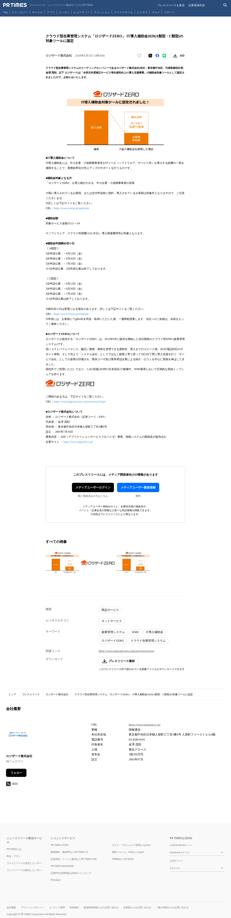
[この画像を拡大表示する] (62, 562)
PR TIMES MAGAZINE (62, 866)
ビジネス (142, 12)
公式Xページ (176, 860)
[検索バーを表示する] (225, 5)
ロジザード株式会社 (57, 694)
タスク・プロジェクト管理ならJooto (131, 845)
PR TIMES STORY (60, 845)
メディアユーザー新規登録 (138, 487)
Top (5, 12)
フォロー (16, 772)
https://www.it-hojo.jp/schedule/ (71, 314)
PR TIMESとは (14, 849)
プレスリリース (31, 694)
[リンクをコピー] (182, 55)
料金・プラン (14, 856)
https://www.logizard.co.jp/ (78, 441)
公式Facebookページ (181, 845)
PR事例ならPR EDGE (123, 859)
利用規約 (74, 907)
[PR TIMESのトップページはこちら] (48, 5)
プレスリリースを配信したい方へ (24, 870)
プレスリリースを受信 (171, 5)
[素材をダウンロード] (175, 55)
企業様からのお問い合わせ (137, 907)
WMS (135, 632)
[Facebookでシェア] (157, 55)
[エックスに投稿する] (150, 55)
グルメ (156, 12)
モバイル (37, 12)
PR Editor (56, 880)
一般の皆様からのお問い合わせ (172, 907)
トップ (12, 694)
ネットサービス (112, 621)
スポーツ (169, 12)
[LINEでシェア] (164, 55)
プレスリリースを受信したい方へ (24, 863)
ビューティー (82, 12)
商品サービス (110, 609)
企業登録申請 (196, 5)
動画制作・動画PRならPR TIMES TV (69, 852)
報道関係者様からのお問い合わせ (101, 907)
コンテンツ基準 (57, 907)
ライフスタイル (123, 12)
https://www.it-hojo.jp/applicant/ (71, 208)
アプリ (51, 12)
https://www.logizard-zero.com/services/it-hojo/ (80, 401)
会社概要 (11, 907)
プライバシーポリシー (32, 907)
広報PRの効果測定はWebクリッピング (71, 873)
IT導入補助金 (154, 632)
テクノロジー (20, 12)
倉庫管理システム (113, 632)
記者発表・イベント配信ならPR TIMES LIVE (74, 859)
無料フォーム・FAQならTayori (128, 852)
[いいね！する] (139, 55)
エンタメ (64, 12)
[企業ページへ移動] (18, 735)
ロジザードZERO (113, 640)
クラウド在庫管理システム (148, 640)
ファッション (102, 12)
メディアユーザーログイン (92, 487)
